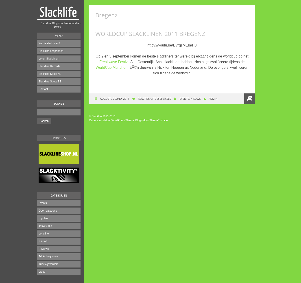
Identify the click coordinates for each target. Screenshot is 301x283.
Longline (44, 233)
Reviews (44, 248)
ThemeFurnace (159, 120)
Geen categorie (48, 210)
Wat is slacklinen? (49, 43)
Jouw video (45, 226)
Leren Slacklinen (49, 58)
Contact (43, 89)
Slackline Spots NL (50, 73)
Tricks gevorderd (49, 264)
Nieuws (43, 241)
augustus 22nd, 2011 (114, 99)
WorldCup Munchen (111, 67)
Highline (43, 218)
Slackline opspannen (51, 51)
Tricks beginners (48, 256)
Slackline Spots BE (50, 81)
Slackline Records (49, 66)
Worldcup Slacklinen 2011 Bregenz (150, 34)
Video (42, 271)
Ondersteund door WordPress (107, 120)
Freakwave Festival (114, 62)
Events (43, 203)
